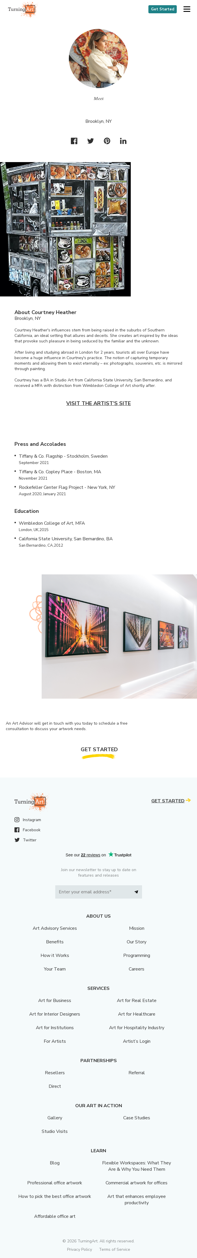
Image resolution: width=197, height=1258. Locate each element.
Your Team (55, 969)
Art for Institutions (55, 1028)
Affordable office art (55, 1216)
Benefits (55, 942)
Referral (136, 1073)
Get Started (162, 9)
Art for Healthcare (136, 1014)
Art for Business (54, 1000)
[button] (187, 9)
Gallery (54, 1118)
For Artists (55, 1041)
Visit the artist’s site (98, 403)
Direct (55, 1086)
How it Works (54, 955)
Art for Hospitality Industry (136, 1028)
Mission (136, 928)
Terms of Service (114, 1249)
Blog (55, 1163)
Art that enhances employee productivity (136, 1199)
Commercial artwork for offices (136, 1183)
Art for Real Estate (137, 1000)
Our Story (136, 942)
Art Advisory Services (55, 928)
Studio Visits (55, 1131)
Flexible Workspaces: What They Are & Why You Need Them (136, 1166)
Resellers (55, 1073)
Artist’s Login (136, 1041)
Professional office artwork (54, 1183)
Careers (136, 969)
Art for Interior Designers (54, 1014)
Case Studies (136, 1118)
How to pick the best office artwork (54, 1196)
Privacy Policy (79, 1249)
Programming (136, 955)
